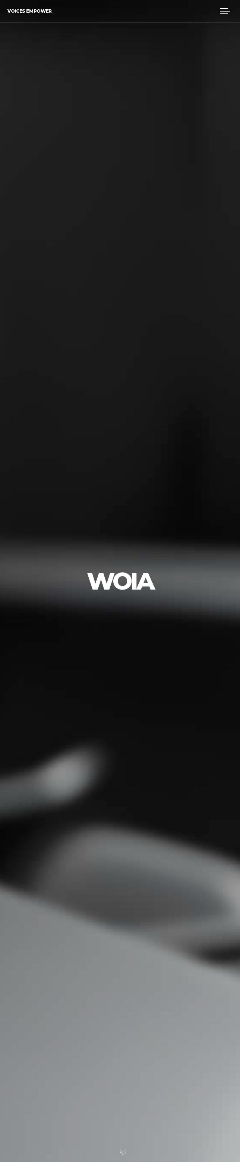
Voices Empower (29, 11)
